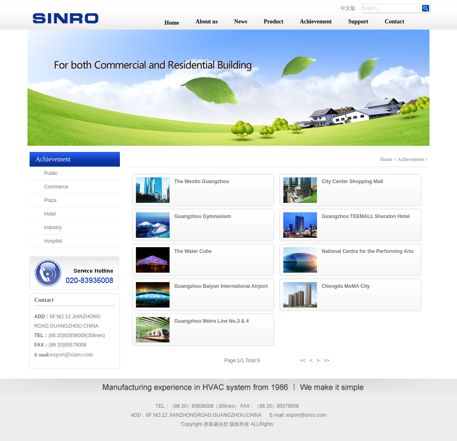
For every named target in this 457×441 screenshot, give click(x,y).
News (240, 21)
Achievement (316, 21)
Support (358, 21)
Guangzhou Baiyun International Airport (221, 286)
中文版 (347, 8)
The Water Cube (193, 251)
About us (206, 21)
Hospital (53, 241)
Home (172, 23)
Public (51, 173)
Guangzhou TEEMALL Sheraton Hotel (366, 216)
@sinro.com (313, 415)
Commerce (56, 187)
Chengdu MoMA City (346, 286)
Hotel (50, 214)
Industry (53, 227)
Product (273, 21)
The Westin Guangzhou (202, 181)
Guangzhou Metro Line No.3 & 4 (212, 321)
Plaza (50, 200)
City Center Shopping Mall (352, 181)
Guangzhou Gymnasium (203, 216)
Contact (394, 21)
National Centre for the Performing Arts (368, 251)
